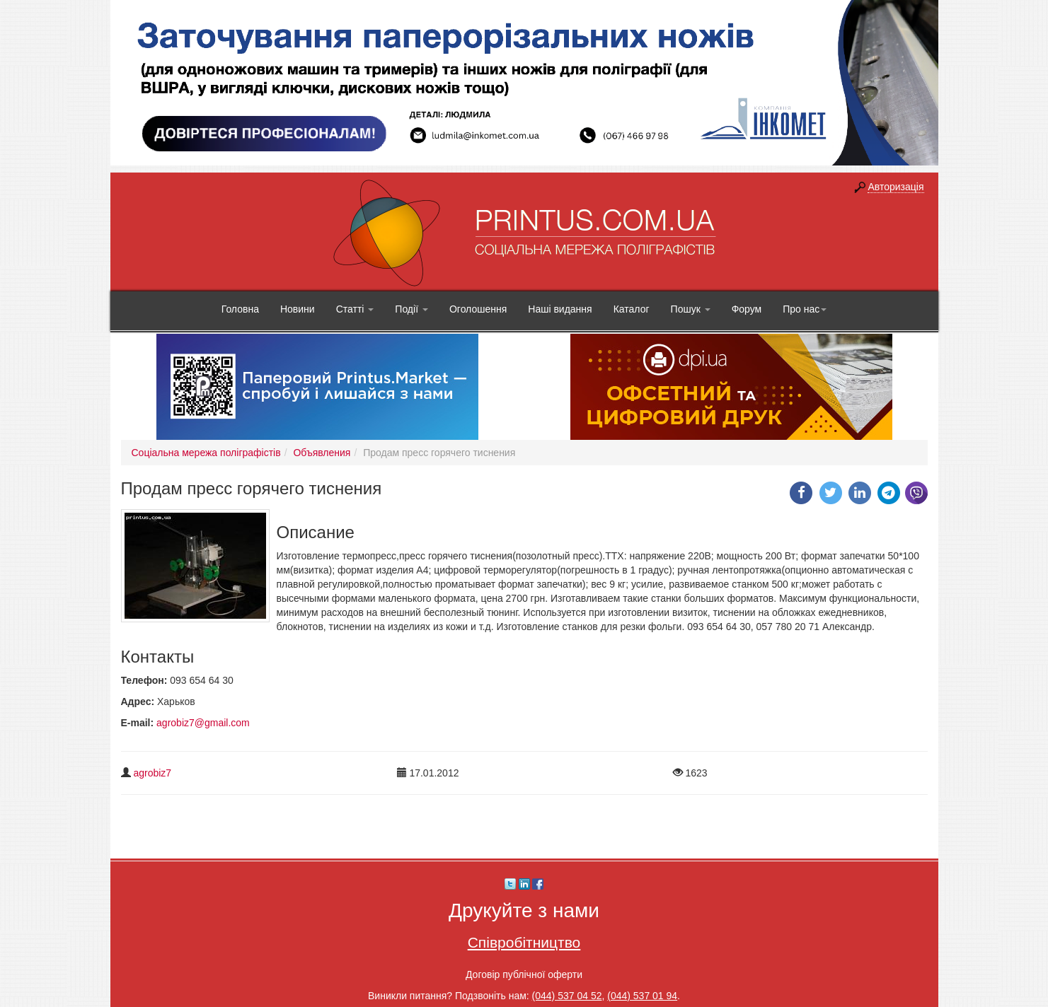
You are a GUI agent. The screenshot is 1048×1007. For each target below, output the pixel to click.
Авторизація (895, 186)
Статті (355, 309)
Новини (297, 309)
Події (411, 309)
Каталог (632, 309)
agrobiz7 (152, 773)
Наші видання (560, 309)
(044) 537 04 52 (567, 995)
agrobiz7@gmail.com (203, 722)
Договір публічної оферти (524, 974)
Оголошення (478, 309)
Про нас (805, 309)
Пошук (690, 309)
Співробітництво (524, 942)
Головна (240, 309)
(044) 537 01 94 (642, 995)
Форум (747, 309)
